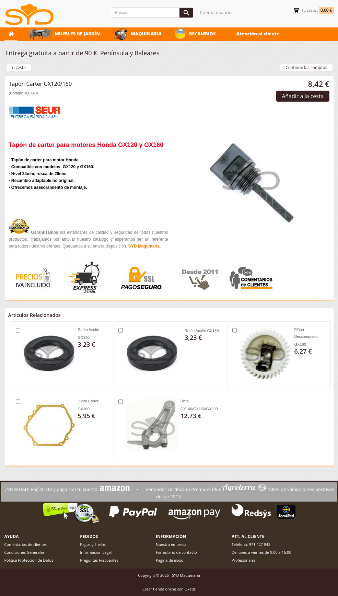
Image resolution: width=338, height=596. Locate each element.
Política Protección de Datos (29, 560)
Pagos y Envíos (93, 544)
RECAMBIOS (202, 34)
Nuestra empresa (171, 544)
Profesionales (243, 560)
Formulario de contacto (176, 552)
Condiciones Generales (24, 552)
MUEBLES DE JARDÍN (77, 34)
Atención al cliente (257, 34)
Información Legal (96, 552)
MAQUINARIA (146, 34)
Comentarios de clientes (25, 544)
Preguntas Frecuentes (99, 560)
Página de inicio (169, 560)
